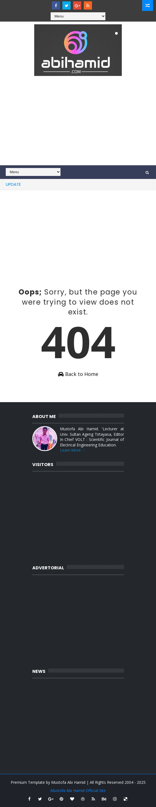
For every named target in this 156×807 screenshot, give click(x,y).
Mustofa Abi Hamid (68, 782)
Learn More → (73, 450)
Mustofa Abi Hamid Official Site (78, 790)
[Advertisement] (78, 124)
